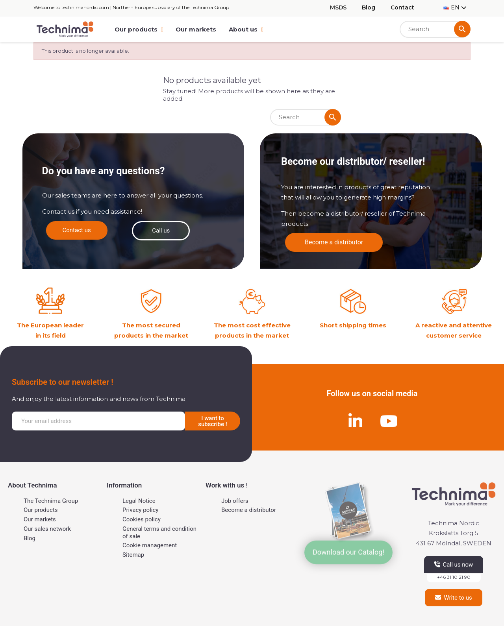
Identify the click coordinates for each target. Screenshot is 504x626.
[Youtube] (389, 421)
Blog (368, 7)
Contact (402, 7)
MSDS (338, 7)
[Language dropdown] (455, 7)
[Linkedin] (355, 421)
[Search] (435, 29)
